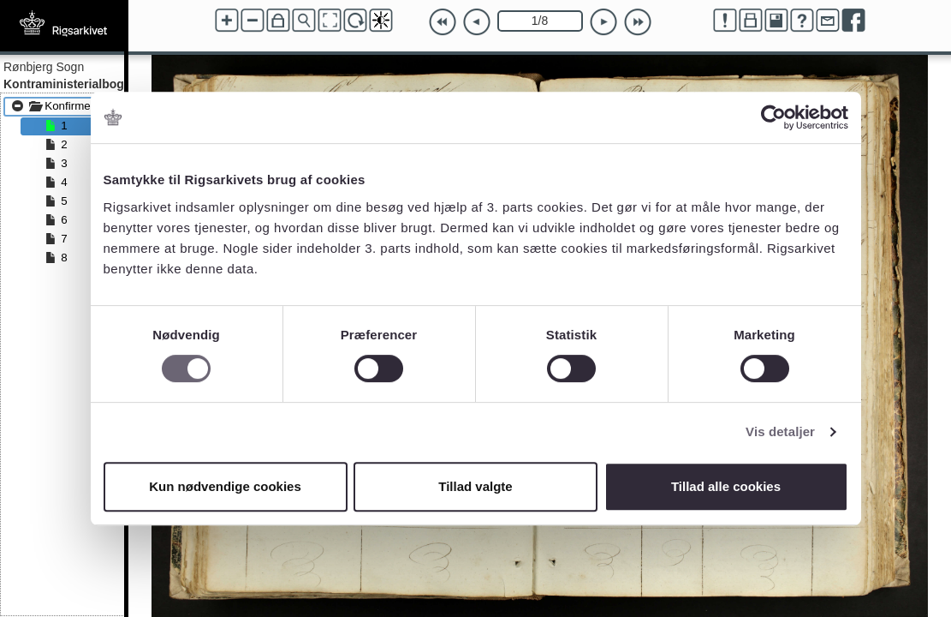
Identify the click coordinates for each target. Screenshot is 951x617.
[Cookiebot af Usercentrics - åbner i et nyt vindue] (773, 117)
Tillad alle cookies (726, 486)
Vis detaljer (780, 431)
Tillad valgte (475, 486)
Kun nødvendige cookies (225, 486)
